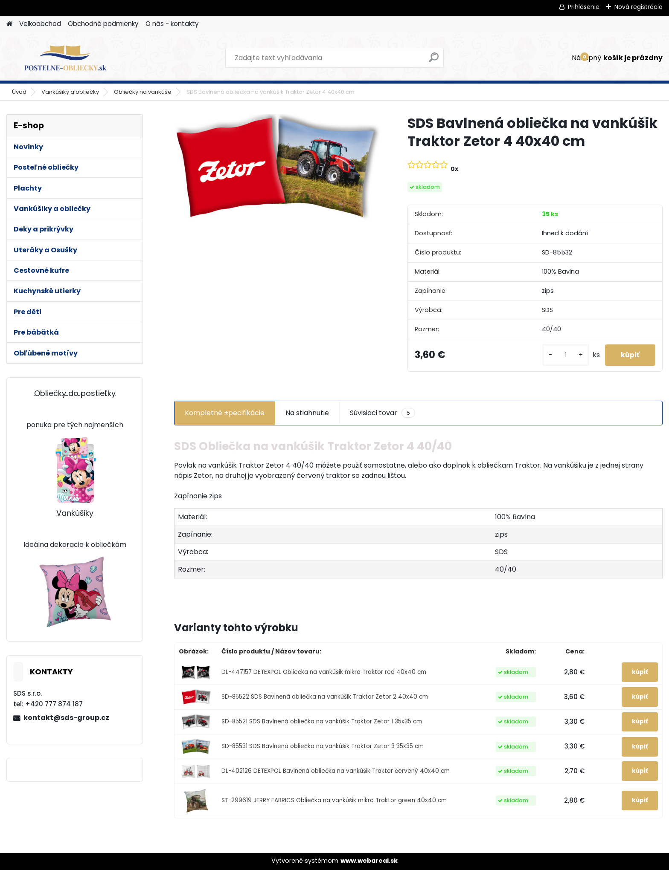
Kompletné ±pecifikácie (225, 413)
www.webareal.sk (369, 860)
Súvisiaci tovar (382, 413)
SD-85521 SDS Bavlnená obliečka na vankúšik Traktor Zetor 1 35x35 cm (321, 721)
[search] (434, 60)
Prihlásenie (583, 7)
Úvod (19, 92)
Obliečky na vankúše (143, 92)
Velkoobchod (40, 23)
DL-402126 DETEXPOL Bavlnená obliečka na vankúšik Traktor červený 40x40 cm (335, 771)
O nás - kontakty (172, 23)
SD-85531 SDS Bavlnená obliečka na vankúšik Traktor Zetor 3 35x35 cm (322, 747)
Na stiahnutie (307, 413)
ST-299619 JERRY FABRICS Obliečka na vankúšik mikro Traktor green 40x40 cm (334, 801)
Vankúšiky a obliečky (70, 92)
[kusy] (563, 355)
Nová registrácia (638, 7)
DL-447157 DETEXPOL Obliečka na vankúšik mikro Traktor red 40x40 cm (323, 672)
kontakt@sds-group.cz (66, 718)
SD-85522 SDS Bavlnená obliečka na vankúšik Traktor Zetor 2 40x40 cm (324, 697)
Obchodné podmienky (103, 23)
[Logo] (65, 58)
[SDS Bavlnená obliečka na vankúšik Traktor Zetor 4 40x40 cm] (277, 167)
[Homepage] (9, 24)
